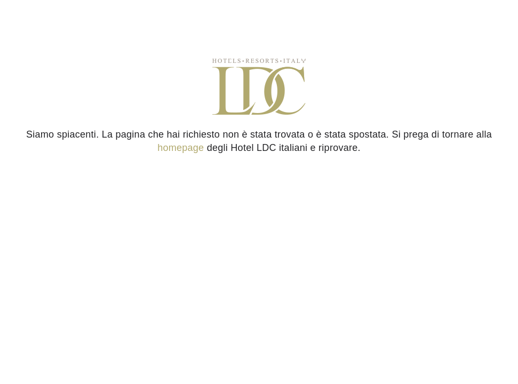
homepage (180, 147)
